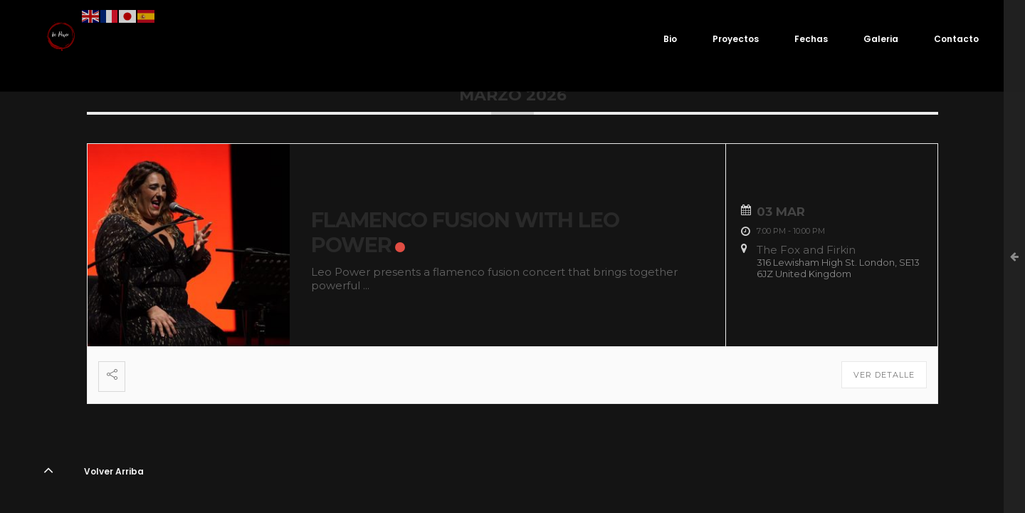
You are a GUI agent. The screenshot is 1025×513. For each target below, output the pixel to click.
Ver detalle (884, 375)
